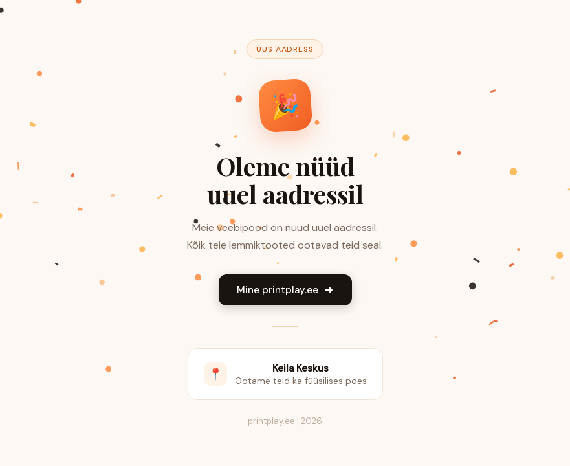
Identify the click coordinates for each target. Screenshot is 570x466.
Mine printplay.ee (285, 289)
